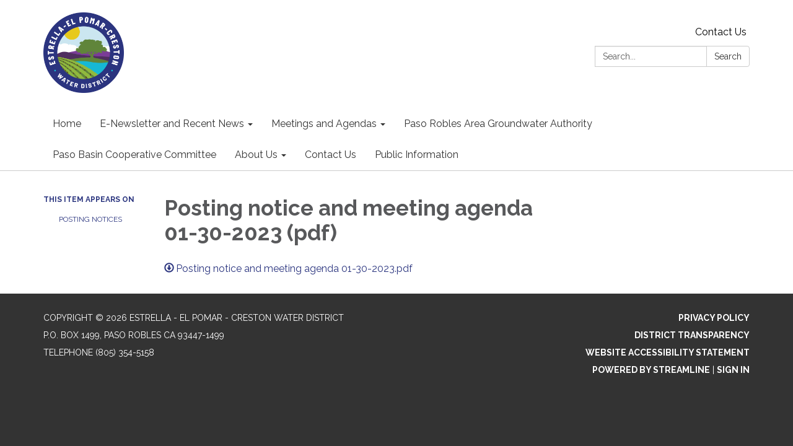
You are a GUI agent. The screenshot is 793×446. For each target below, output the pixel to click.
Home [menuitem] (67, 123)
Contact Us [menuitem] (330, 154)
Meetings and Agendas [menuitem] (324, 123)
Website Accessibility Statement (667, 352)
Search (728, 56)
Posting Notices (90, 219)
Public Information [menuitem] (416, 154)
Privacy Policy (714, 318)
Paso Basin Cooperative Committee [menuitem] (134, 154)
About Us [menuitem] (256, 154)
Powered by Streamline (651, 370)
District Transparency (692, 335)
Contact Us (721, 32)
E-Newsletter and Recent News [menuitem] (172, 123)
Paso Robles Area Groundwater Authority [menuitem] (498, 123)
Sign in (733, 370)
